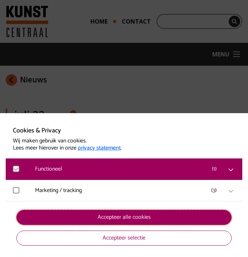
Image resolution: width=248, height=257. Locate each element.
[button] (127, 169)
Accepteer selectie (124, 238)
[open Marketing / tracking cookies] (230, 191)
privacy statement (99, 148)
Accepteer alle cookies (124, 217)
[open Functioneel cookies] (230, 169)
